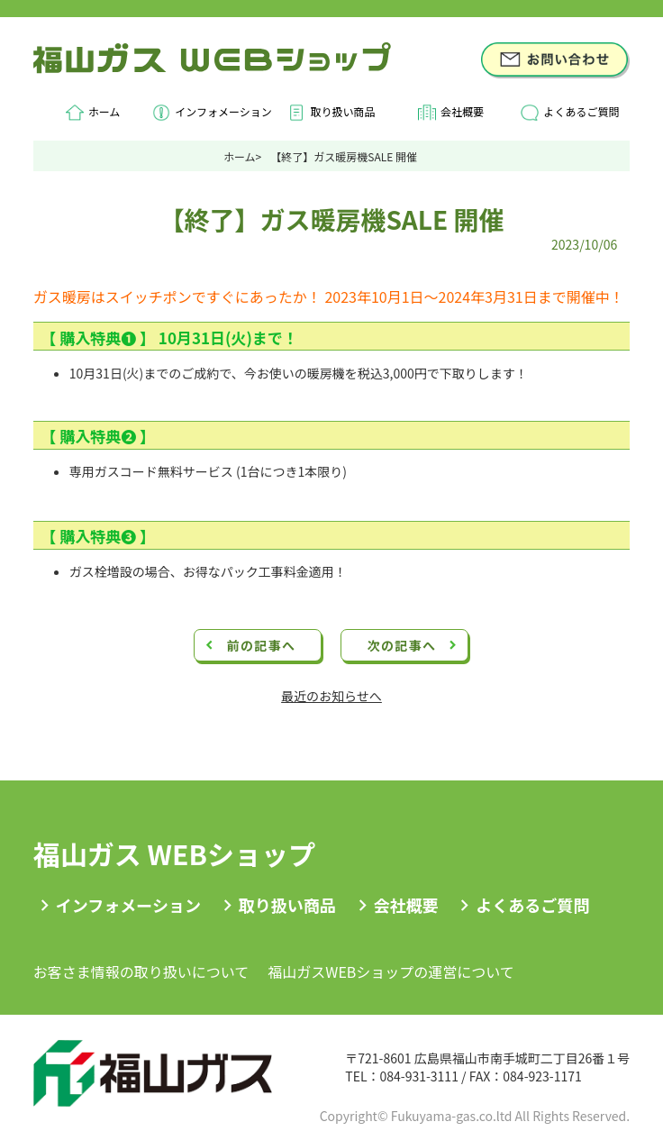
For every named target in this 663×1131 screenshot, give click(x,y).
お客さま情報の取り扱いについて (141, 971)
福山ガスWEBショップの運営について (391, 971)
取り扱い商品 (342, 111)
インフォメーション (223, 111)
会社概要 (462, 111)
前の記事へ (260, 645)
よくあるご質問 (581, 111)
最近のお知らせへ (331, 696)
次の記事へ (401, 645)
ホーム (104, 111)
